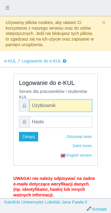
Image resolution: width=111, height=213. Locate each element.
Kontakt (99, 209)
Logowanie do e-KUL (42, 61)
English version (76, 155)
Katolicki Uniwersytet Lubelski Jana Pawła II (45, 202)
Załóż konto (82, 146)
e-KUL (10, 61)
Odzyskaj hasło (79, 137)
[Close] (104, 23)
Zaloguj (28, 137)
